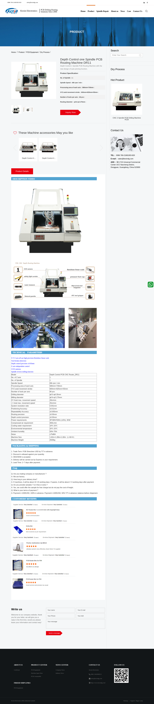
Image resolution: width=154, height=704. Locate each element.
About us (114, 11)
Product (91, 11)
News (123, 11)
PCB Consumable (36, 676)
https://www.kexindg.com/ (98, 683)
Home (83, 11)
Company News (60, 670)
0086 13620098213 (96, 674)
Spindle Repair (102, 11)
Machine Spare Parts (37, 673)
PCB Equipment (32, 52)
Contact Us (137, 11)
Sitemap (125, 701)
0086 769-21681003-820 (14, 2)
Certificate (17, 670)
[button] (100, 147)
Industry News (60, 673)
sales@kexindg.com (32, 2)
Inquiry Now (70, 112)
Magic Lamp (139, 701)
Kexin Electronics (94, 670)
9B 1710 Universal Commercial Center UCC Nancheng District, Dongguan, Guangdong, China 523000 (125, 164)
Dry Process (45, 52)
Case (129, 11)
